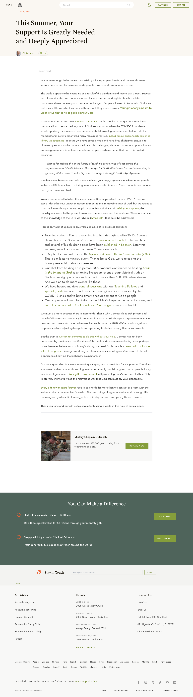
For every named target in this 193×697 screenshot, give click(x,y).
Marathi (145, 661)
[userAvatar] (149, 5)
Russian (36, 667)
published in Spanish (117, 245)
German (83, 661)
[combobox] (92, 5)
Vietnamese (114, 667)
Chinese (55, 661)
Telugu (74, 667)
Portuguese (166, 661)
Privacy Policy (170, 690)
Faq (104, 690)
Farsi (65, 661)
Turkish (83, 667)
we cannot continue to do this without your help (87, 336)
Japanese (124, 661)
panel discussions (90, 286)
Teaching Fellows (126, 286)
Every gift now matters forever (58, 387)
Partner (163, 5)
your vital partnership (86, 121)
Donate (181, 5)
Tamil (65, 667)
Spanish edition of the (120, 254)
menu (9, 5)
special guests (54, 291)
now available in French (108, 240)
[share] (45, 53)
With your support (128, 208)
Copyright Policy (145, 690)
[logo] (20, 5)
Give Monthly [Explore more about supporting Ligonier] (165, 516)
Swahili (56, 667)
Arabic (36, 661)
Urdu (104, 667)
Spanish (46, 667)
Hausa (93, 661)
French (73, 661)
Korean (135, 661)
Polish (154, 661)
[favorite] (41, 53)
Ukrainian (94, 667)
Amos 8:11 (97, 218)
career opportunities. (86, 681)
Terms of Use (121, 690)
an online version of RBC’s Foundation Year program (79, 305)
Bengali (45, 661)
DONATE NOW (136, 446)
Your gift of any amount (83, 374)
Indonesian (112, 661)
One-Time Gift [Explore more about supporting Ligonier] (165, 538)
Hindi (101, 661)
